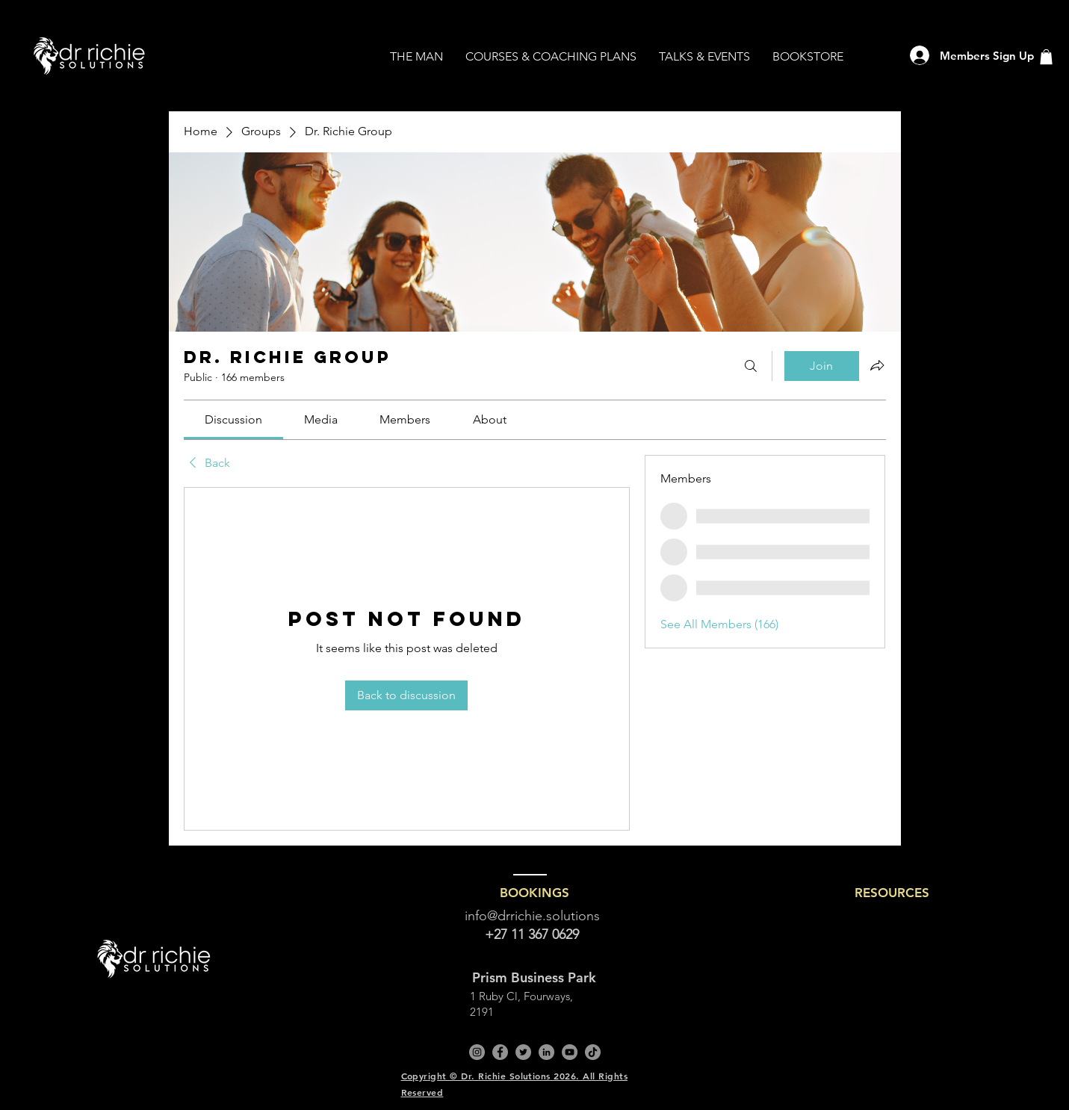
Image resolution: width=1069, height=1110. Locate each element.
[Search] (751, 366)
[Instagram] (477, 1052)
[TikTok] (593, 1052)
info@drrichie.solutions (532, 916)
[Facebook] (500, 1052)
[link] (233, 419)
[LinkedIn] (546, 1052)
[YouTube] (569, 1052)
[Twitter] (523, 1052)
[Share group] (877, 365)
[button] (1046, 56)
